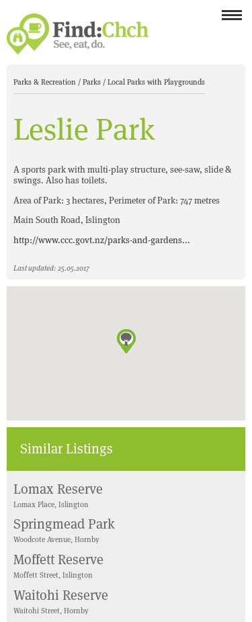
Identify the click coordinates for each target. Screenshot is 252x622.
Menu (231, 19)
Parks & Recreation (45, 82)
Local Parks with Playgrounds (156, 82)
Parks (93, 82)
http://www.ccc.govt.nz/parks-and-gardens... (101, 240)
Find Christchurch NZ (78, 33)
